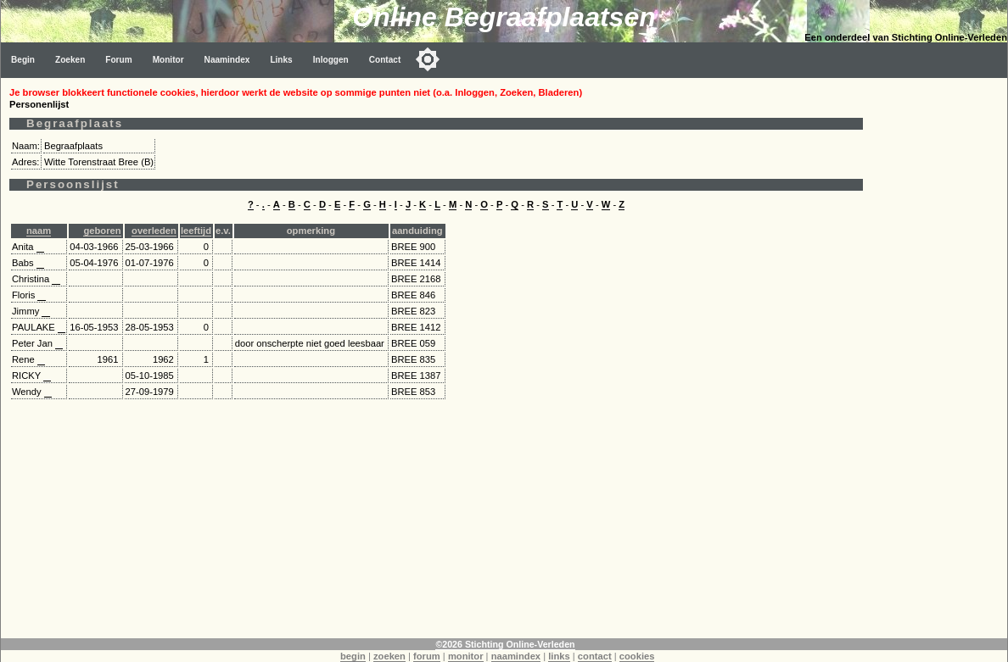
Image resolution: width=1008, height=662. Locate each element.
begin (353, 656)
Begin (23, 59)
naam (38, 230)
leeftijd (196, 230)
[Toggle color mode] (428, 59)
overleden (154, 230)
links (559, 656)
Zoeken (70, 59)
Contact (385, 59)
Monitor (168, 59)
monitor (466, 656)
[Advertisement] (436, 519)
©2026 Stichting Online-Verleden (504, 644)
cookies (637, 656)
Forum (118, 59)
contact (595, 656)
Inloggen (331, 59)
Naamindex (227, 59)
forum (426, 656)
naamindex (515, 656)
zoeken (389, 656)
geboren (101, 230)
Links (281, 59)
